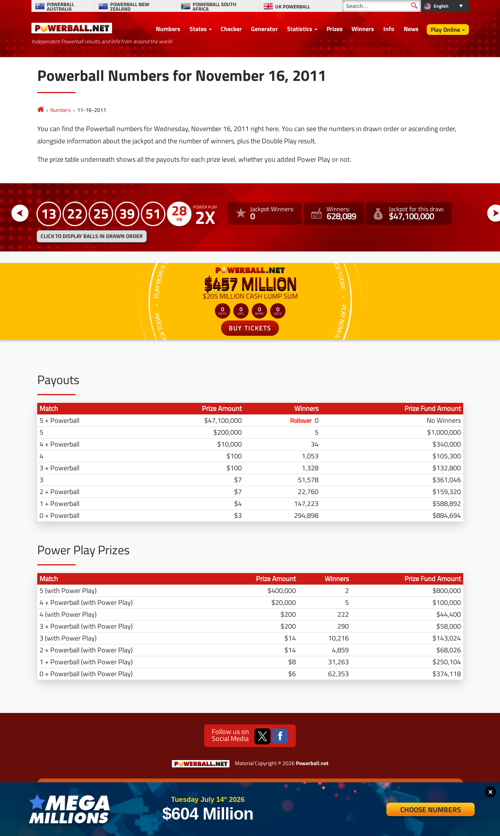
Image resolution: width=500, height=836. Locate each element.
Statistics (299, 28)
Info (388, 28)
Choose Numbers (430, 809)
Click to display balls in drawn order (92, 236)
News (411, 28)
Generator (264, 28)
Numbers (168, 28)
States (198, 28)
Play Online (445, 29)
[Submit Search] (414, 5)
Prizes (335, 28)
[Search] (381, 6)
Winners (362, 28)
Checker (231, 28)
